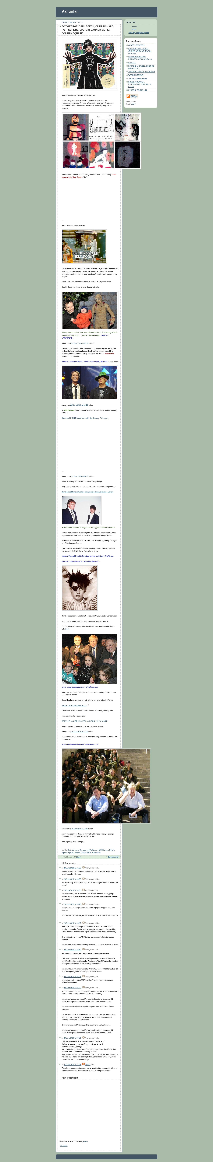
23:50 (78, 857)
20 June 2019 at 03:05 (72, 879)
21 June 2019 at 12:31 (72, 1065)
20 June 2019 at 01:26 (72, 868)
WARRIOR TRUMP (135, 75)
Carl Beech (93, 850)
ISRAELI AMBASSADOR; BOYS (74, 706)
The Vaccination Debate (137, 78)
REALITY (132, 63)
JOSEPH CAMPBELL (136, 45)
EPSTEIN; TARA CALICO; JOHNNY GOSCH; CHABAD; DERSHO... (139, 51)
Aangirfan (70, 11)
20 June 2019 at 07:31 (72, 1038)
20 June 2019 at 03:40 (72, 904)
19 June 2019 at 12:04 (79, 732)
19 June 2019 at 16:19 (79, 405)
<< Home (64, 1146)
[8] (68, 629)
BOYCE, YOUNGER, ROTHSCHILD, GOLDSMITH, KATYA (139, 84)
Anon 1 (88, 1065)
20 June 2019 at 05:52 (72, 988)
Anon (134, 29)
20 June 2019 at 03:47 (72, 923)
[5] (66, 629)
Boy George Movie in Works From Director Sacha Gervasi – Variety (87, 492)
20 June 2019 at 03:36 (72, 890)
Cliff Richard (103, 850)
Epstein (71, 853)
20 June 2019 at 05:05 (72, 977)
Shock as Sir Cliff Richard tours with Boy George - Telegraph (85, 418)
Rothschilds (96, 853)
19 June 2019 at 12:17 (79, 829)
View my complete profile (139, 33)
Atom (85, 1141)
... (81, 561)
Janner (77, 853)
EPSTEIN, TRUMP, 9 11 (137, 90)
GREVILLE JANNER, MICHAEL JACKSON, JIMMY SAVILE (85, 721)
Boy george (84, 850)
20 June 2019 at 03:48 (72, 950)
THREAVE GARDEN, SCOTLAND (141, 72)
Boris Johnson (73, 850)
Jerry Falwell (86, 853)
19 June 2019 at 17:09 (80, 476)
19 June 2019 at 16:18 (80, 343)
